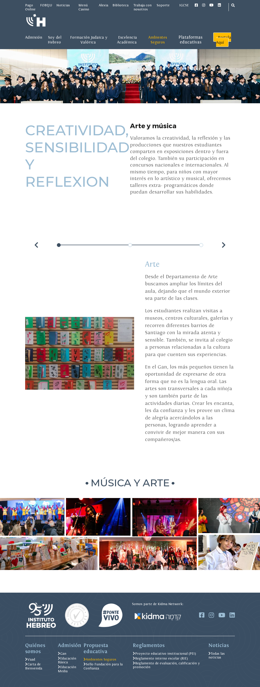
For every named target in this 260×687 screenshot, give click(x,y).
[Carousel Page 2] (130, 245)
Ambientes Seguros (100, 659)
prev (37, 245)
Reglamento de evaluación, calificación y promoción (166, 665)
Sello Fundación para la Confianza (103, 666)
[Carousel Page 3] (201, 245)
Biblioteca (120, 5)
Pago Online (30, 7)
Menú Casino (83, 7)
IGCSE (184, 5)
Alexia (103, 5)
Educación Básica (67, 660)
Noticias (63, 5)
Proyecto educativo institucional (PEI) (164, 653)
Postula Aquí (223, 40)
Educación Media (67, 669)
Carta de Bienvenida (33, 666)
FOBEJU (46, 5)
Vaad (30, 659)
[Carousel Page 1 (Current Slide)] (59, 245)
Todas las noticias (216, 656)
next (223, 245)
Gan (62, 653)
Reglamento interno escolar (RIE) (160, 658)
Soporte (163, 5)
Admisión (33, 37)
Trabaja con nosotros (143, 7)
